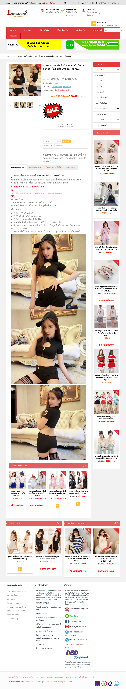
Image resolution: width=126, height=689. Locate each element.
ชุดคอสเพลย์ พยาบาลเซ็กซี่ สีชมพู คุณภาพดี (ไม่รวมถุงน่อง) (58, 493)
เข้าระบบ (33, 3)
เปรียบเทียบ (59, 145)
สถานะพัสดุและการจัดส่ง (16, 607)
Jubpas (62, 682)
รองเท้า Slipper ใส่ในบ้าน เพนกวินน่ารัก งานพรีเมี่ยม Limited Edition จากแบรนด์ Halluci (106, 289)
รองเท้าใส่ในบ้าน (101, 103)
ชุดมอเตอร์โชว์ (60, 158)
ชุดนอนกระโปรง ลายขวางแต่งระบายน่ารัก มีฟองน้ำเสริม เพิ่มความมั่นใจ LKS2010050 (77, 559)
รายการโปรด (48, 145)
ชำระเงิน (114, 3)
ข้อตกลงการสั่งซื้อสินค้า (16, 611)
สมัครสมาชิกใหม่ (48, 3)
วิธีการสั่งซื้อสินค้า (14, 595)
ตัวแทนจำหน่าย (13, 603)
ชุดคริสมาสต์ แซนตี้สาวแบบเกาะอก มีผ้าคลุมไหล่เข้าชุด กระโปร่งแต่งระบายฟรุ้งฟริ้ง (106, 377)
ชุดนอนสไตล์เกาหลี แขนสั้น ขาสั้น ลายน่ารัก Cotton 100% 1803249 (106, 248)
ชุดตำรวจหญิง (75, 158)
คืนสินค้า (40, 677)
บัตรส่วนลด (71, 677)
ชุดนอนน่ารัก (99, 70)
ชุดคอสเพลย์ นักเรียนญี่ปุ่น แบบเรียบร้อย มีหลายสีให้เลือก (106, 418)
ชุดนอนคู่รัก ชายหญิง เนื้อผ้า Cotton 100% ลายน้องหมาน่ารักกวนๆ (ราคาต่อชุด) (106, 333)
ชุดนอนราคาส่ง (100, 114)
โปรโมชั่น (83, 677)
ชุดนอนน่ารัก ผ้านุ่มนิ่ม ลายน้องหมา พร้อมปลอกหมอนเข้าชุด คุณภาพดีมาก (106, 209)
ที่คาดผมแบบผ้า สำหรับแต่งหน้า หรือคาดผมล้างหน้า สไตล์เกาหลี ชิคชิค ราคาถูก (106, 168)
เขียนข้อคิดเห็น (69, 79)
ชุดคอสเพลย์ (99, 120)
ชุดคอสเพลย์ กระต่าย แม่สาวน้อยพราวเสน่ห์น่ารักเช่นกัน (79, 492)
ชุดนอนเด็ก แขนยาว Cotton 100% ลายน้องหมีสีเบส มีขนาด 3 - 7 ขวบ (106, 457)
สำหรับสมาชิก (88, 3)
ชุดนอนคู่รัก (99, 86)
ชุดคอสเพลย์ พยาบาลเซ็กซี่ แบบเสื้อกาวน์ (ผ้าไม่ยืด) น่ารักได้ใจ (38, 493)
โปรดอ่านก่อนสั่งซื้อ (53, 167)
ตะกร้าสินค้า (101, 3)
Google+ (46, 682)
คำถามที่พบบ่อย (13, 615)
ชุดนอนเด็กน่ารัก (101, 97)
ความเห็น (54, 79)
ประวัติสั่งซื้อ (28, 677)
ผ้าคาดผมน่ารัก (100, 75)
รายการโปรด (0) (72, 3)
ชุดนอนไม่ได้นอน (60, 155)
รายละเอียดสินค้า (17, 168)
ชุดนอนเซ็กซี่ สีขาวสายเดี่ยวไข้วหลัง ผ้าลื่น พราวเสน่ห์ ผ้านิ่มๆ (20, 558)
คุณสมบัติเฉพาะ (35, 167)
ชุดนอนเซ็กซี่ (76, 155)
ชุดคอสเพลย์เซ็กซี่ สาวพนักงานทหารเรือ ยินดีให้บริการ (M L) (18, 493)
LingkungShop (30, 682)
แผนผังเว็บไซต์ (14, 677)
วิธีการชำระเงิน (13, 599)
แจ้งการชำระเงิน (97, 677)
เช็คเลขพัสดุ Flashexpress (17, 591)
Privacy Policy (12, 619)
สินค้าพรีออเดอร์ (101, 125)
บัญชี (49, 677)
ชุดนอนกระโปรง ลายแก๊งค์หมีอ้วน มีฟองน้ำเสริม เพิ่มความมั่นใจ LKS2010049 (106, 559)
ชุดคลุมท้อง (99, 81)
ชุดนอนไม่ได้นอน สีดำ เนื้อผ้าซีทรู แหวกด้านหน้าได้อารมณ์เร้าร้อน (48, 558)
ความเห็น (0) (70, 167)
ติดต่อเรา (59, 677)
